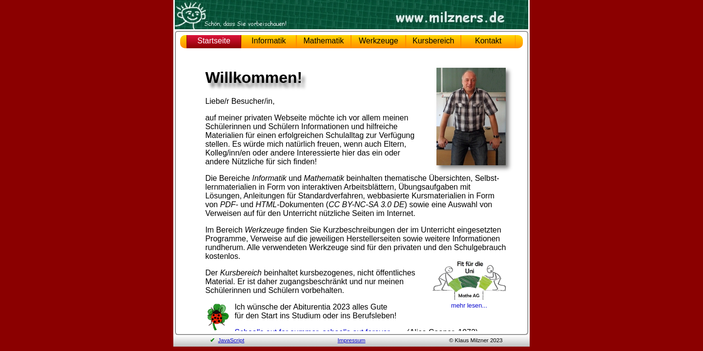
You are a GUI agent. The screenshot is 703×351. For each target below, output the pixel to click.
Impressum (352, 340)
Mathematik (324, 41)
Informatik (268, 41)
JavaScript (231, 340)
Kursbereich (433, 41)
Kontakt (488, 41)
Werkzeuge (378, 41)
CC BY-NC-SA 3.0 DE (367, 204)
